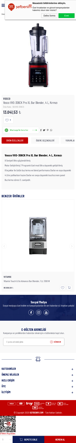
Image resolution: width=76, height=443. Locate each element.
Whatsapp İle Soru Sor (19, 130)
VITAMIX (7, 277)
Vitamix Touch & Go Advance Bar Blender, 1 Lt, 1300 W (27, 281)
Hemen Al (60, 439)
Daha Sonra (49, 15)
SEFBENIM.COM (36, 412)
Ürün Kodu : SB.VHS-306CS (13, 107)
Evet (66, 15)
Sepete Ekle (30, 439)
